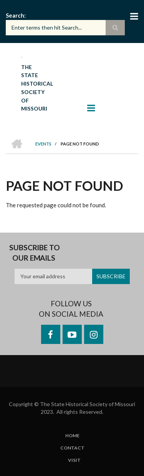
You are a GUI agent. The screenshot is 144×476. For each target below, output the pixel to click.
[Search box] (65, 27)
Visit (74, 460)
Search (15, 15)
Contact (72, 448)
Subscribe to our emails (34, 253)
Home (72, 435)
